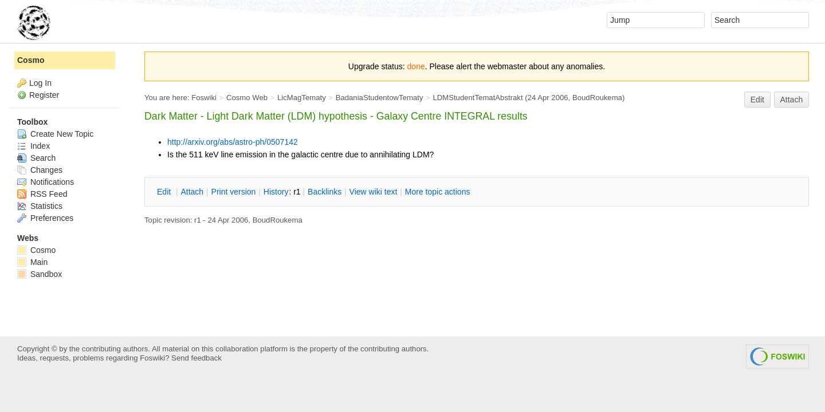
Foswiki (204, 97)
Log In (40, 83)
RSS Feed (42, 194)
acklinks (324, 191)
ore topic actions (437, 191)
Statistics (39, 206)
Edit (757, 99)
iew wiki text (373, 191)
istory (276, 191)
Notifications (45, 182)
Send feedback (196, 358)
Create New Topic (55, 133)
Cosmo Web (247, 97)
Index (33, 145)
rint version (233, 191)
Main (32, 262)
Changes (39, 170)
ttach (191, 191)
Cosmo (30, 60)
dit (165, 191)
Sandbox (39, 274)
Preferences (45, 218)
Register (44, 95)
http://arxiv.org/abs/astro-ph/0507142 (232, 141)
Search (36, 158)
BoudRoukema (597, 97)
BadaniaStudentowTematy (379, 97)
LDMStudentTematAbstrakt (477, 97)
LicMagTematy (301, 97)
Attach (791, 99)
